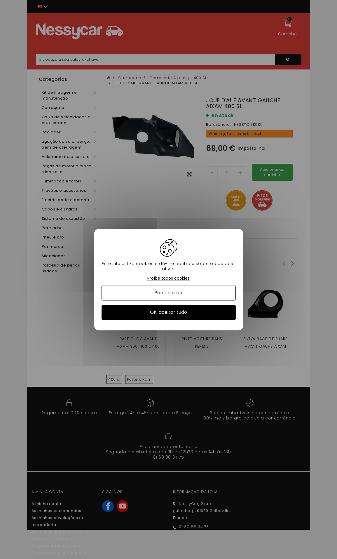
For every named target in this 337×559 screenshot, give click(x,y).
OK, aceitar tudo (168, 312)
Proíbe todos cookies (168, 278)
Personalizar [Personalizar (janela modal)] (168, 293)
